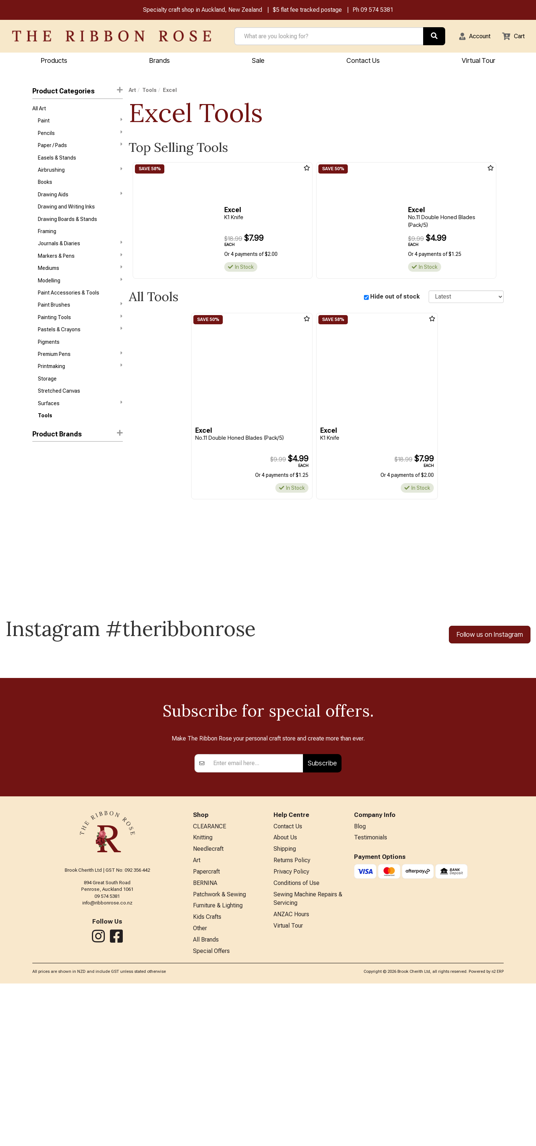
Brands (159, 61)
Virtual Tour (478, 61)
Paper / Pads (80, 149)
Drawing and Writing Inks (66, 215)
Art (132, 91)
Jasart (40, 542)
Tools (45, 438)
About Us (285, 992)
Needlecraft (208, 1004)
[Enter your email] (256, 916)
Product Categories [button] (77, 92)
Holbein (41, 476)
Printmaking (80, 385)
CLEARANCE (209, 980)
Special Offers (211, 1113)
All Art (39, 110)
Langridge (44, 568)
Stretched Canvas (59, 412)
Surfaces (80, 424)
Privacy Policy (291, 1028)
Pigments (49, 360)
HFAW (39, 515)
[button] (470, 37)
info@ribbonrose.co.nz (107, 1056)
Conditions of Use (296, 1040)
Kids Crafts (207, 1077)
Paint (80, 122)
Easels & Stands (57, 162)
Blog (360, 980)
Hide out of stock (395, 297)
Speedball (44, 581)
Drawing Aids (80, 201)
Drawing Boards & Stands (67, 228)
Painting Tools (80, 332)
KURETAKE (44, 489)
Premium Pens (80, 372)
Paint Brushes (80, 320)
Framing (47, 241)
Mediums (80, 280)
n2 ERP (498, 1134)
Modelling (80, 293)
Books (45, 189)
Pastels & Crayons (80, 346)
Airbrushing (80, 175)
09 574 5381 (377, 10)
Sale (258, 61)
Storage (47, 399)
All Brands (206, 1100)
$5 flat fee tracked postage (307, 10)
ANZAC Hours (291, 1074)
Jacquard (43, 529)
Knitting (202, 992)
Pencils (80, 136)
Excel (39, 503)
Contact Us (363, 61)
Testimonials (370, 992)
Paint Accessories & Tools (68, 307)
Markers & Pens (80, 267)
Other (200, 1088)
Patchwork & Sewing (219, 1052)
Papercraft (206, 1028)
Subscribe (322, 916)
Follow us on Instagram (490, 657)
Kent (37, 555)
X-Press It (43, 594)
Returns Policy (292, 1016)
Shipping (285, 1004)
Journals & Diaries (80, 254)
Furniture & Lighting (218, 1064)
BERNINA (205, 1040)
